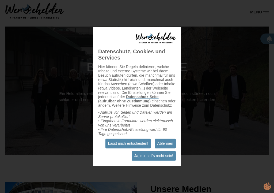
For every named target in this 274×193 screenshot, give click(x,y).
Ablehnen (165, 144)
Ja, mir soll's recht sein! (153, 156)
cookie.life (267, 186)
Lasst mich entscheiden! (128, 144)
